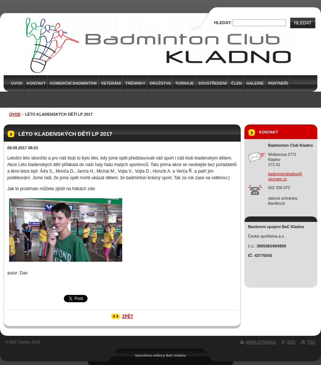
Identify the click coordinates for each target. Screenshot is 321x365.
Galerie (255, 83)
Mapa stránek (261, 342)
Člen (236, 83)
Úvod (14, 114)
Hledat (303, 23)
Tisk (311, 342)
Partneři (278, 83)
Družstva (160, 83)
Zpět (128, 316)
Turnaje (184, 83)
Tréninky (135, 83)
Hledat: (223, 22)
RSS (291, 342)
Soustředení (212, 83)
